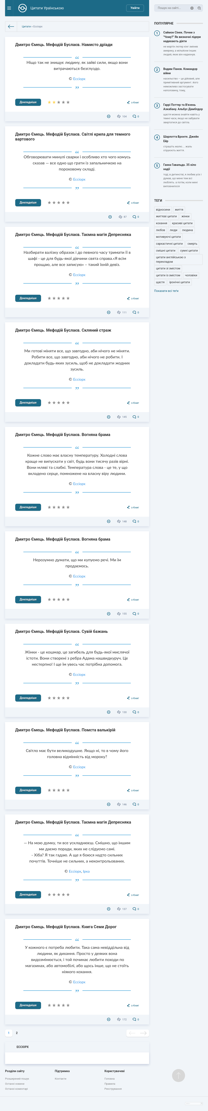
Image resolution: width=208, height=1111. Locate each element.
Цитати (26, 26)
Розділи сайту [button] (15, 1071)
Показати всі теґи (166, 291)
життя (179, 209)
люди (173, 230)
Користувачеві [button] (114, 1071)
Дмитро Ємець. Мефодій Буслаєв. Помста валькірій (65, 729)
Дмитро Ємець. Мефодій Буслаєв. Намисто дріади (64, 44)
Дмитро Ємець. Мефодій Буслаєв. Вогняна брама (62, 434)
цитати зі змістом (168, 268)
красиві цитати (182, 223)
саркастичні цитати (169, 243)
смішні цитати (165, 250)
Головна (109, 1078)
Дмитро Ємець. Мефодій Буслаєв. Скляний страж (63, 330)
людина (187, 230)
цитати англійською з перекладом (171, 260)
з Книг (135, 102)
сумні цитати (189, 250)
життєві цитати (166, 216)
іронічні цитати (179, 282)
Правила (109, 1083)
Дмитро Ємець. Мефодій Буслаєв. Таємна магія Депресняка (73, 234)
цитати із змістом (168, 275)
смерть (192, 243)
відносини (163, 209)
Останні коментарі (16, 1088)
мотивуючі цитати (168, 237)
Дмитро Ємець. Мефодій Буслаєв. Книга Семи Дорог (66, 926)
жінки (186, 216)
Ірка (86, 871)
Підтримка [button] (62, 1071)
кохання (161, 223)
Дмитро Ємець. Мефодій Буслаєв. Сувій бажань (61, 631)
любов (160, 230)
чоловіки (191, 275)
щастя (160, 282)
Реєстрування (113, 1088)
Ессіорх (79, 78)
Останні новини (14, 1083)
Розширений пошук (17, 1078)
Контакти (60, 1078)
